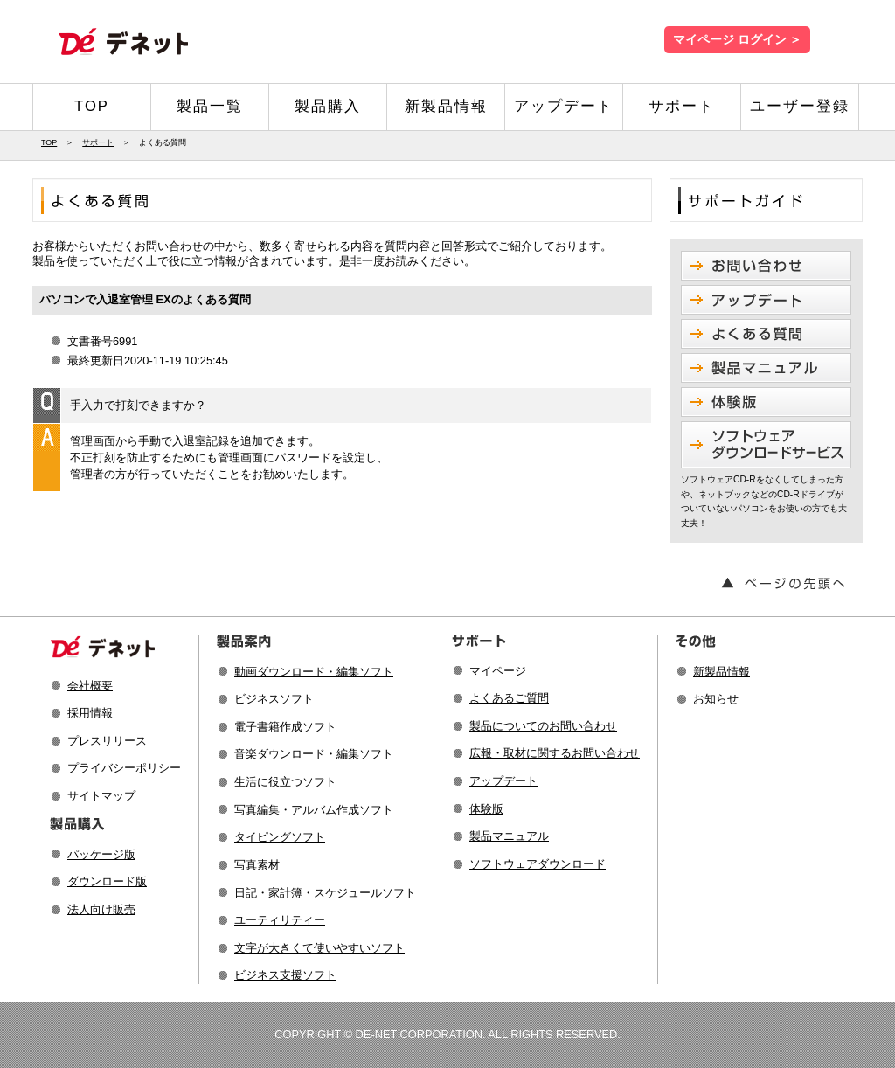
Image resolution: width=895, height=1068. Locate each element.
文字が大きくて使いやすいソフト (319, 947)
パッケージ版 (101, 854)
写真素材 (257, 864)
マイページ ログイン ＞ (737, 39)
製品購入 (328, 106)
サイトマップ (101, 795)
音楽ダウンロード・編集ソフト (313, 753)
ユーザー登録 (800, 106)
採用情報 (90, 712)
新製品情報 (446, 106)
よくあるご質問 (509, 697)
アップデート (564, 106)
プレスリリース (107, 740)
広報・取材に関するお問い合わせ (554, 752)
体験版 (486, 808)
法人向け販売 (101, 909)
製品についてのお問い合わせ (543, 725)
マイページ (497, 670)
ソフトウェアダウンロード (537, 863)
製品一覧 (210, 106)
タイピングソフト (279, 836)
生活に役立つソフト (285, 781)
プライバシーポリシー (124, 767)
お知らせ (716, 698)
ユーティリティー (279, 919)
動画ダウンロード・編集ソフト (313, 671)
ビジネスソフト (274, 698)
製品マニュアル (509, 836)
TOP (91, 106)
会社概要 (90, 685)
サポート (682, 106)
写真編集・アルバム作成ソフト (313, 809)
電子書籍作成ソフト (285, 726)
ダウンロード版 (107, 881)
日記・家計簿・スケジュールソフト (325, 892)
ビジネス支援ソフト (285, 974)
